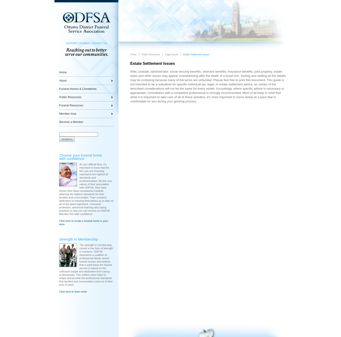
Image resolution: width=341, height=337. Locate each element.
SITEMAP (84, 43)
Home (63, 72)
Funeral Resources (71, 105)
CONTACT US (99, 43)
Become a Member (71, 122)
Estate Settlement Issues (196, 54)
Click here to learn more (73, 291)
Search (67, 139)
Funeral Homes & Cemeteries (78, 89)
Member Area (67, 113)
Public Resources (70, 97)
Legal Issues (171, 54)
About (63, 80)
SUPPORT (71, 43)
